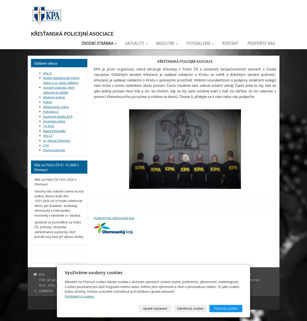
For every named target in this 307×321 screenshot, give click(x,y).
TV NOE (48, 126)
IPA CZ (47, 136)
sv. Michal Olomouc (56, 141)
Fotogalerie (200, 43)
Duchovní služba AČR (58, 117)
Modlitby (167, 43)
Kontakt (230, 43)
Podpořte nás (261, 43)
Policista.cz (50, 112)
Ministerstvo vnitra (56, 107)
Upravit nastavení (155, 308)
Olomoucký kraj (54, 150)
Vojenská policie (54, 121)
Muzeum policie (54, 97)
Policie (47, 102)
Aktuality (136, 43)
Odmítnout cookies (190, 308)
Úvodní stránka (99, 43)
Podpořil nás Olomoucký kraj (114, 218)
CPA (46, 145)
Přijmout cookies (226, 308)
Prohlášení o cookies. (79, 296)
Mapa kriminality (54, 131)
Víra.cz (47, 73)
